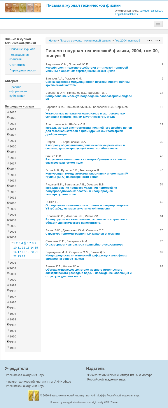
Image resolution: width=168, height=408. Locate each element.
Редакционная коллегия (19, 57)
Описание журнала (22, 49)
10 (15, 247)
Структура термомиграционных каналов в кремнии (83, 233)
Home (53, 40)
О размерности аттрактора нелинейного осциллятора (84, 244)
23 (19, 256)
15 (36, 247)
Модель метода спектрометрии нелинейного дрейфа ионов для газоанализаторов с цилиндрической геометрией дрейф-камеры (89, 131)
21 (36, 252)
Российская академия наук (25, 375)
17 (19, 252)
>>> (157, 40)
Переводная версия (22, 70)
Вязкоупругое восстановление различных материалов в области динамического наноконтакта (86, 221)
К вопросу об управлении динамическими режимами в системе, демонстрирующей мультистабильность (85, 146)
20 (32, 252)
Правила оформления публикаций (18, 91)
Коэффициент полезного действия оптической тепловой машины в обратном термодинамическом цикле (87, 69)
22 (15, 256)
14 (32, 247)
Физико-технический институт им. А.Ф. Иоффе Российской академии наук (94, 395)
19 (28, 252)
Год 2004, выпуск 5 (127, 40)
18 (23, 252)
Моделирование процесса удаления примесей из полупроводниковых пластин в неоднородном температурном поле (81, 191)
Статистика (17, 64)
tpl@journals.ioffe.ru (151, 10)
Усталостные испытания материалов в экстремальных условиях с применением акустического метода (85, 115)
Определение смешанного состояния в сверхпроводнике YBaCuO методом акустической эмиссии (87, 207)
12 (23, 247)
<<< (149, 40)
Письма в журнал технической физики (83, 5)
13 (28, 247)
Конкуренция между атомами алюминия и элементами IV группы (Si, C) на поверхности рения (87, 175)
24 (23, 256)
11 (19, 247)
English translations (126, 14)
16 (15, 252)
